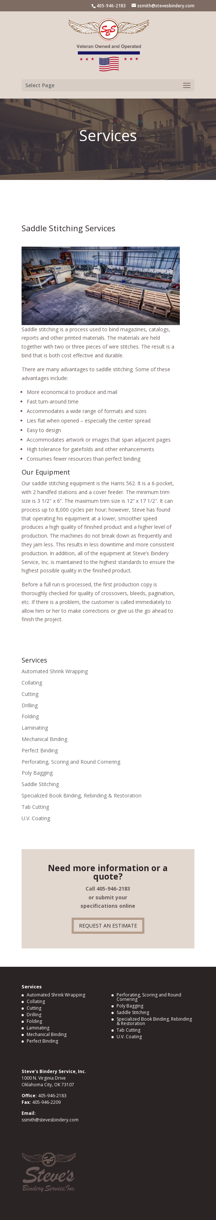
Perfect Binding (40, 750)
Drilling (30, 705)
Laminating (35, 727)
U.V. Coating (36, 818)
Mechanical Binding (44, 739)
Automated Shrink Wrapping (55, 671)
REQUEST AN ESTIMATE (108, 925)
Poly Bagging (37, 772)
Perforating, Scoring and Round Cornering (71, 761)
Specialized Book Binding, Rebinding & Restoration (81, 795)
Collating (32, 682)
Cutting (30, 693)
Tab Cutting (35, 806)
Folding (30, 716)
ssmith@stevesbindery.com (50, 1120)
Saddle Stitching (40, 784)
